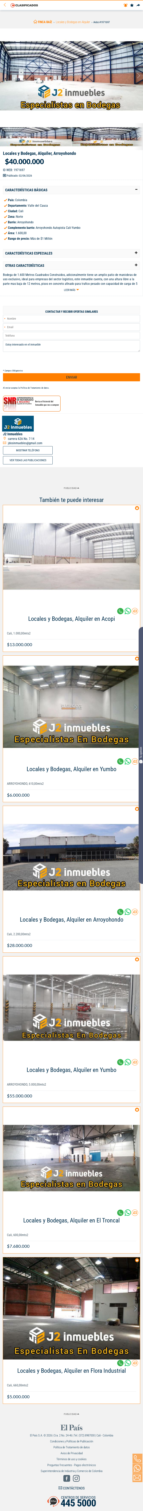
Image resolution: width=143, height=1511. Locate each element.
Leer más (69, 290)
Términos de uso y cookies (71, 1459)
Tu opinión (141, 755)
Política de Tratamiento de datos (34, 388)
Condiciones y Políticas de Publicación (71, 1441)
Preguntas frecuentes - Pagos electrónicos (71, 1465)
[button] (71, 190)
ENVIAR (71, 377)
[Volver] (6, 5)
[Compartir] (138, 5)
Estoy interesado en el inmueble (71, 346)
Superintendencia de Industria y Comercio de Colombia (71, 1471)
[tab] (71, 190)
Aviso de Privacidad (72, 1453)
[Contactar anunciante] (135, 613)
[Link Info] (71, 630)
